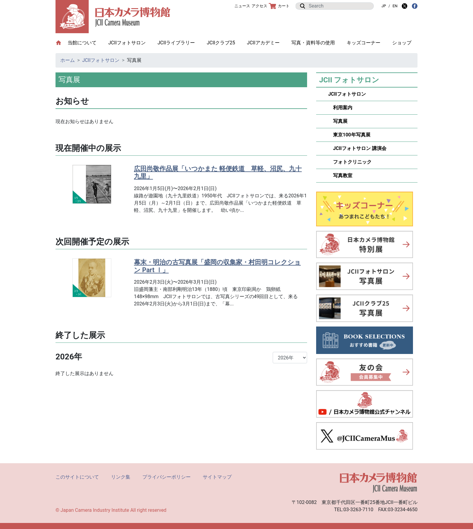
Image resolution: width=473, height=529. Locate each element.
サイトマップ (217, 477)
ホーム (67, 60)
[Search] (339, 6)
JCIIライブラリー (176, 43)
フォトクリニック (350, 162)
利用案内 (340, 107)
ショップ (401, 43)
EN (394, 6)
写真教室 (340, 175)
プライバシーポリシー (166, 477)
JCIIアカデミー (263, 43)
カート (279, 6)
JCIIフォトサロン (127, 43)
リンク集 (120, 477)
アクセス (259, 6)
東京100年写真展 (349, 135)
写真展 (338, 121)
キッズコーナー (363, 43)
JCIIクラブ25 (221, 43)
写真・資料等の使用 (313, 43)
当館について (85, 42)
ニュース (242, 6)
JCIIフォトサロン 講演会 (357, 148)
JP (383, 6)
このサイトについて (77, 477)
